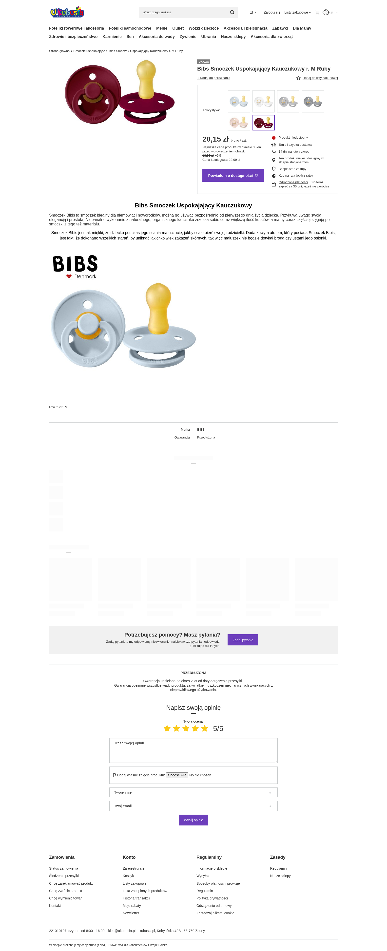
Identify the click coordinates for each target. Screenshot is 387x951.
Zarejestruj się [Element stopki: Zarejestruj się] (134, 868)
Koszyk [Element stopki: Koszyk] (128, 876)
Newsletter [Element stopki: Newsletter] (131, 913)
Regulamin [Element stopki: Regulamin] (204, 891)
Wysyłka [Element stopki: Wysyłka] (202, 876)
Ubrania (208, 37)
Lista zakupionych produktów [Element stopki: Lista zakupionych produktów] (145, 891)
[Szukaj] (232, 12)
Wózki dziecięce (204, 28)
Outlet (178, 28)
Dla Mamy (302, 28)
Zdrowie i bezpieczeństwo (73, 37)
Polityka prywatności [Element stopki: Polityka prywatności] (212, 898)
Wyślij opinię (193, 820)
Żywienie (188, 37)
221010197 (57, 931)
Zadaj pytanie (242, 640)
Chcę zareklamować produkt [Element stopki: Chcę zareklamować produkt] (71, 883)
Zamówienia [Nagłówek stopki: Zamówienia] (62, 857)
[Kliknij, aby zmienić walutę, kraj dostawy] (253, 12)
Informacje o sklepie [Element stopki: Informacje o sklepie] (211, 868)
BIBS (201, 429)
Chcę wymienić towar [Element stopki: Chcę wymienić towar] (65, 898)
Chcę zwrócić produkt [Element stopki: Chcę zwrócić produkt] (65, 891)
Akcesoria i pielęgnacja (245, 28)
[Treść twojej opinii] (193, 750)
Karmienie (111, 37)
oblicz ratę (304, 175)
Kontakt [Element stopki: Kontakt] (55, 906)
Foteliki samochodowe (130, 28)
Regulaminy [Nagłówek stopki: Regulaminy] (209, 857)
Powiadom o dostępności (233, 175)
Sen (130, 37)
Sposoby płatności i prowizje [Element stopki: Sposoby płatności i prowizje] (218, 883)
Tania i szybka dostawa (295, 144)
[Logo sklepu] (67, 12)
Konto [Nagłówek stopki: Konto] (129, 857)
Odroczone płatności (293, 182)
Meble (161, 28)
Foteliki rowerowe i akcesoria (76, 28)
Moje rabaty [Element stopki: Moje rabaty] (132, 906)
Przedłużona (206, 437)
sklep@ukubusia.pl (120, 931)
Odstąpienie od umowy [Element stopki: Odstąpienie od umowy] (214, 906)
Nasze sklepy (233, 37)
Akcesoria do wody (157, 37)
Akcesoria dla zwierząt (272, 37)
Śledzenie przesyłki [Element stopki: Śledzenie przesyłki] (64, 876)
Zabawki (280, 28)
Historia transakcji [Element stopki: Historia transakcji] (136, 898)
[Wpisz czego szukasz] (188, 12)
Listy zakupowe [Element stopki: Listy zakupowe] (135, 883)
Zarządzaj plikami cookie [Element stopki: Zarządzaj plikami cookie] (215, 913)
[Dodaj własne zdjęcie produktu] (198, 775)
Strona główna (59, 51)
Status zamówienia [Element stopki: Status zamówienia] (63, 868)
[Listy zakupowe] (297, 12)
